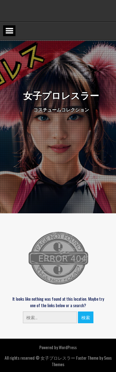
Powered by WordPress (58, 347)
